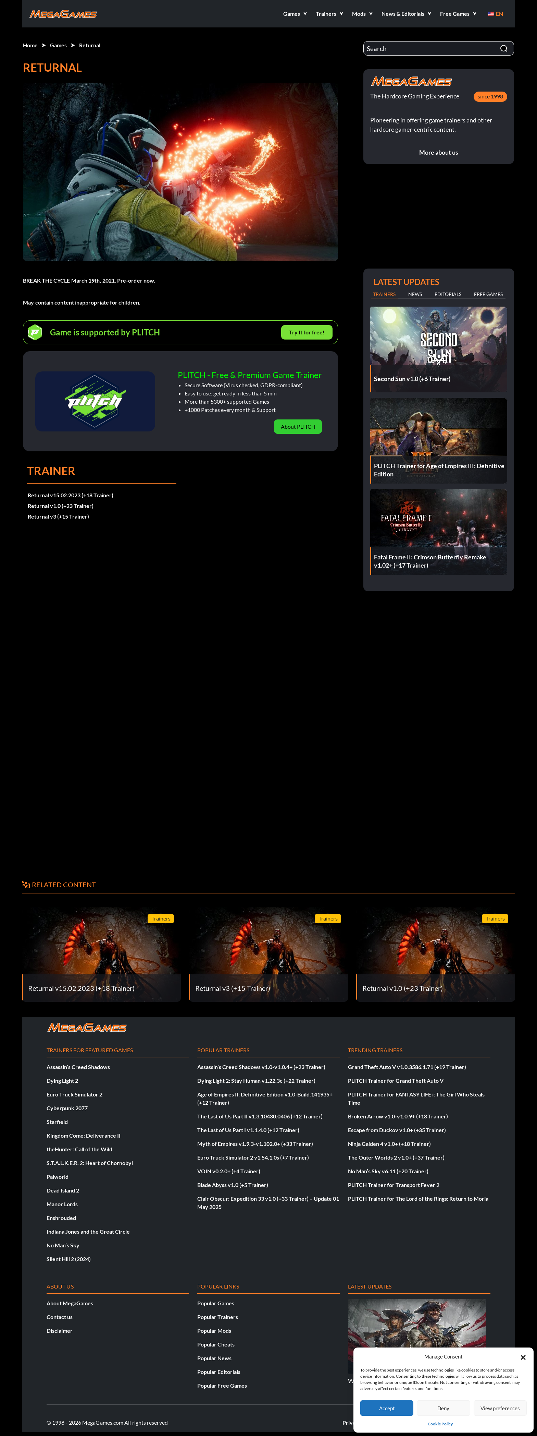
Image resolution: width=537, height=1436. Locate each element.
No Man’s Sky (63, 1245)
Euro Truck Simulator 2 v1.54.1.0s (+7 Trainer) (253, 1157)
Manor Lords (62, 1204)
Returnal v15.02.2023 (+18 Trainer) (70, 495)
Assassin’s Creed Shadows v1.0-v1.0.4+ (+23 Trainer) (261, 1067)
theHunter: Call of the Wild (79, 1149)
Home (30, 45)
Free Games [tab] (488, 294)
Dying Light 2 (62, 1080)
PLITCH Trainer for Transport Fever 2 (393, 1185)
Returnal (89, 45)
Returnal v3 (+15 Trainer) (58, 516)
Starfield (57, 1121)
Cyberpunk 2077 (67, 1108)
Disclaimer (60, 1330)
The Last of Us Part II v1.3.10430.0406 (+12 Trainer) (260, 1116)
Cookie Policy (440, 1423)
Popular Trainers (217, 1317)
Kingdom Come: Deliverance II (84, 1135)
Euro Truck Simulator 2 (74, 1094)
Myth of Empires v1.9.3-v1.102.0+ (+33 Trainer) (255, 1143)
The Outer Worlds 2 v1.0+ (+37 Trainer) (396, 1157)
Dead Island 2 (63, 1190)
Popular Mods (214, 1330)
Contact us (60, 1317)
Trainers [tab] (384, 294)
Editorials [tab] (448, 294)
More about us (438, 152)
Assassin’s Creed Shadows (78, 1067)
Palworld (57, 1176)
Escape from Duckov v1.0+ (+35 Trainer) (397, 1130)
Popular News (214, 1358)
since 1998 (490, 96)
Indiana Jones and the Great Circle (88, 1231)
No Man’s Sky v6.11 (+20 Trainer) (388, 1171)
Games (58, 45)
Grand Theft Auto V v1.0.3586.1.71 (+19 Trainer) (407, 1067)
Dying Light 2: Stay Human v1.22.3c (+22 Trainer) (256, 1080)
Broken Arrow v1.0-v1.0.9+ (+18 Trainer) (398, 1116)
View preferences (500, 1408)
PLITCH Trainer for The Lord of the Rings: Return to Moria (418, 1198)
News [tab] (415, 294)
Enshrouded (61, 1217)
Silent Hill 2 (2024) (69, 1259)
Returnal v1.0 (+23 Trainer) (60, 505)
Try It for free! (307, 332)
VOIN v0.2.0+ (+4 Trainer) (228, 1171)
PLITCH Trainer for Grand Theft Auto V (396, 1080)
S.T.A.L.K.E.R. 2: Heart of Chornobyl (90, 1163)
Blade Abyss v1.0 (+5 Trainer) (232, 1185)
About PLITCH (298, 426)
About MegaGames (70, 1303)
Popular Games (215, 1303)
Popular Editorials (218, 1371)
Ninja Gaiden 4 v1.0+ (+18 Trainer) (389, 1143)
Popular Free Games (222, 1385)
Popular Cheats (216, 1344)
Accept (387, 1408)
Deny (443, 1408)
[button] (523, 1356)
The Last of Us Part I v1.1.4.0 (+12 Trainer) (248, 1130)
